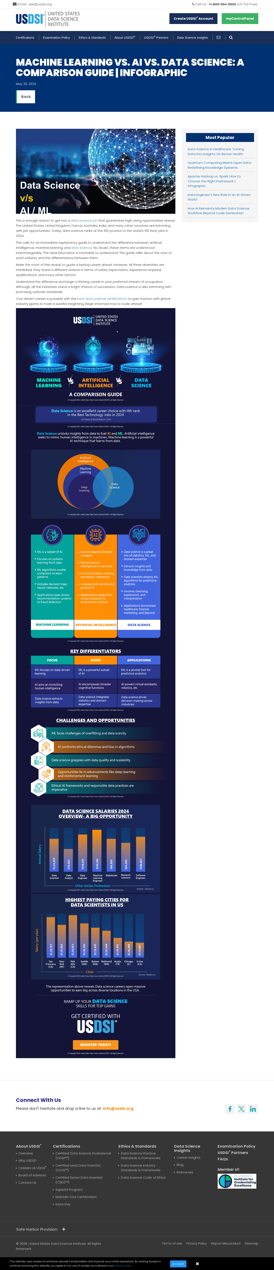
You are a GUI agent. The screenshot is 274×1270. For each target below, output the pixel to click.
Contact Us (27, 1182)
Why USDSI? (27, 1160)
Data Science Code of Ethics (143, 1177)
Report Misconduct (226, 1243)
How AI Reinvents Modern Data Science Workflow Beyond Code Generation (218, 210)
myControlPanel (240, 18)
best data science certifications (102, 298)
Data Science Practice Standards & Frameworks (140, 1155)
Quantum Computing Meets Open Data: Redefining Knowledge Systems (219, 165)
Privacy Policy (196, 1243)
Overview (25, 1153)
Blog (180, 1164)
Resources (185, 1172)
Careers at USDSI (32, 1168)
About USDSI (125, 37)
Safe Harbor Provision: (40, 1229)
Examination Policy (56, 37)
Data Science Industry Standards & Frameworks (140, 1167)
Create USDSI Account (193, 18)
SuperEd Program (68, 1189)
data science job (84, 220)
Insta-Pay (62, 1204)
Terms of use (172, 1243)
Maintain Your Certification (76, 1197)
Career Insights (188, 1157)
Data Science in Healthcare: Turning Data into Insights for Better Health (216, 151)
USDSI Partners (156, 37)
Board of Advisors (32, 1175)
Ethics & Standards (92, 37)
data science (81, 247)
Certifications (25, 37)
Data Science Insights (192, 37)
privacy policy (123, 1265)
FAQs (223, 1159)
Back (26, 96)
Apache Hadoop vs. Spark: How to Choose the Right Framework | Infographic (214, 181)
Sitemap (251, 1243)
